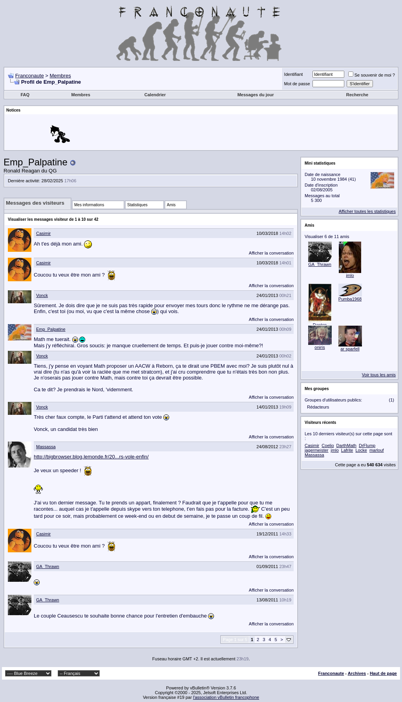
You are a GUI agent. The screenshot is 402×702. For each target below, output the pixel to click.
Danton (320, 325)
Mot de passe (297, 83)
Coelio (328, 445)
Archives (357, 673)
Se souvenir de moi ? (371, 75)
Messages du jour (256, 94)
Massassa (46, 446)
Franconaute (29, 76)
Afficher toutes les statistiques (367, 211)
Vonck (42, 295)
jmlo (350, 275)
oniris (319, 347)
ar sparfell (349, 348)
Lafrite (347, 450)
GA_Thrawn (47, 566)
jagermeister (317, 450)
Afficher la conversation (271, 253)
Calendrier (155, 94)
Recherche (357, 94)
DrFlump (367, 445)
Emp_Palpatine (51, 329)
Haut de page (383, 673)
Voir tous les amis (379, 374)
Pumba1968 (350, 299)
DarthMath (346, 445)
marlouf (376, 450)
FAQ (24, 94)
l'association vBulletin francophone (226, 697)
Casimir (43, 233)
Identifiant (293, 74)
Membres (60, 76)
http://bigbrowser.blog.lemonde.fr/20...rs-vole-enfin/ (91, 457)
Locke (361, 450)
